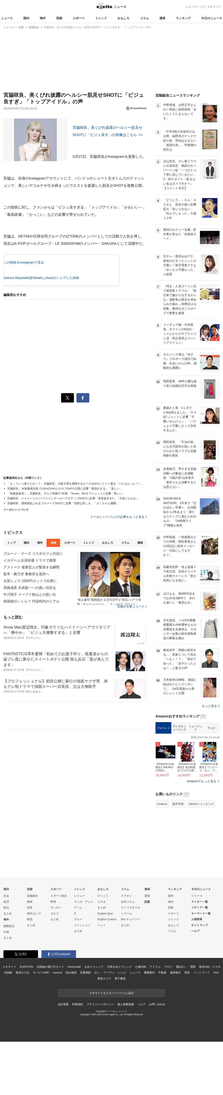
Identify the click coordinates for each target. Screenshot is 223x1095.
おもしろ (123, 18)
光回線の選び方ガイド (50, 1020)
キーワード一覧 (201, 966)
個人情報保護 (125, 1057)
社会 (6, 949)
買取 (193, 1020)
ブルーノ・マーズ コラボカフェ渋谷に (33, 553)
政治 (6, 960)
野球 (53, 955)
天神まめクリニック (119, 1020)
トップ (11, 542)
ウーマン (108, 1025)
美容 (187, 1025)
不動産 (162, 1025)
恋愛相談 (85, 1025)
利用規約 (77, 1057)
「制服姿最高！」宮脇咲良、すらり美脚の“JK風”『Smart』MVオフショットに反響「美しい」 (66, 493)
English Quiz (105, 966)
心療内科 (140, 1020)
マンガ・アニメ (83, 955)
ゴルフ (54, 966)
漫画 (162, 18)
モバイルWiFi (41, 1025)
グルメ (78, 972)
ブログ (168, 1020)
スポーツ (79, 18)
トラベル (126, 966)
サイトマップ (199, 978)
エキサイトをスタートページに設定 (111, 1046)
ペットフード (201, 1025)
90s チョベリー (130, 972)
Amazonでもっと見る (201, 834)
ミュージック (195, 781)
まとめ (7, 966)
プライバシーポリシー (100, 1057)
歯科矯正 (175, 1025)
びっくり (103, 949)
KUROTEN (26, 1020)
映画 (29, 955)
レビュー (79, 949)
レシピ (122, 1025)
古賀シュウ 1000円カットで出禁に (30, 581)
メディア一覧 (199, 960)
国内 (26, 18)
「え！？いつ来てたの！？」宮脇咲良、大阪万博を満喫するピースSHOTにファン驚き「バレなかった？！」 (75, 483)
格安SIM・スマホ (209, 1020)
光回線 (8, 1025)
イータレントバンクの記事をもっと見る (118, 517)
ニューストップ (195, 6)
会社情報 (63, 1057)
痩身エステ (104, 1031)
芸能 (59, 18)
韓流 (29, 972)
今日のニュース (211, 18)
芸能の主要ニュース (132, 606)
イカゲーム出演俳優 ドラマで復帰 (29, 560)
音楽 (29, 960)
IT (75, 966)
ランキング (183, 18)
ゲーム (78, 960)
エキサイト (214, 6)
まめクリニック (94, 1020)
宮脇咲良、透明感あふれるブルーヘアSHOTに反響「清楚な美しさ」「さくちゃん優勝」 (63, 503)
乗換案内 (149, 1025)
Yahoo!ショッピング (201, 857)
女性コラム (128, 955)
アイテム (155, 1020)
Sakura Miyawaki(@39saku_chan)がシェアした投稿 (41, 278)
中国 (6, 985)
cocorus (57, 1025)
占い (97, 1025)
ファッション (82, 978)
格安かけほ (22, 1025)
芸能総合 (32, 949)
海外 (43, 18)
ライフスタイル (130, 960)
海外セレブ (34, 966)
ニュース (7, 18)
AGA (216, 1025)
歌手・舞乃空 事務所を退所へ (26, 574)
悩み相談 (71, 1025)
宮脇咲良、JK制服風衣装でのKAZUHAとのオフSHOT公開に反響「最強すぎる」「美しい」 (64, 488)
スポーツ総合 (58, 949)
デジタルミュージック (179, 781)
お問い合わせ (157, 1057)
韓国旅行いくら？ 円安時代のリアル (31, 601)
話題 (147, 955)
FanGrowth (74, 1020)
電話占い (181, 1020)
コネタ (101, 955)
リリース (196, 949)
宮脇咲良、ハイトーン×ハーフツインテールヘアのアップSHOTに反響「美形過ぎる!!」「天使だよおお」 (73, 498)
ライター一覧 (199, 955)
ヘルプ (195, 984)
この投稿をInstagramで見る (24, 262)
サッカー (56, 960)
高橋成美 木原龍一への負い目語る (29, 588)
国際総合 (9, 979)
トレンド (101, 18)
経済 (6, 955)
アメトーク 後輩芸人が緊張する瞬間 (31, 567)
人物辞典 (196, 972)
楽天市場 (177, 857)
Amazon (162, 857)
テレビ (211, 781)
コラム (144, 18)
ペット (101, 978)
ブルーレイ (163, 781)
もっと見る (211, 759)
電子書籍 (119, 1031)
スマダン (126, 949)
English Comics (107, 972)
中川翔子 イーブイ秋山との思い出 (29, 594)
